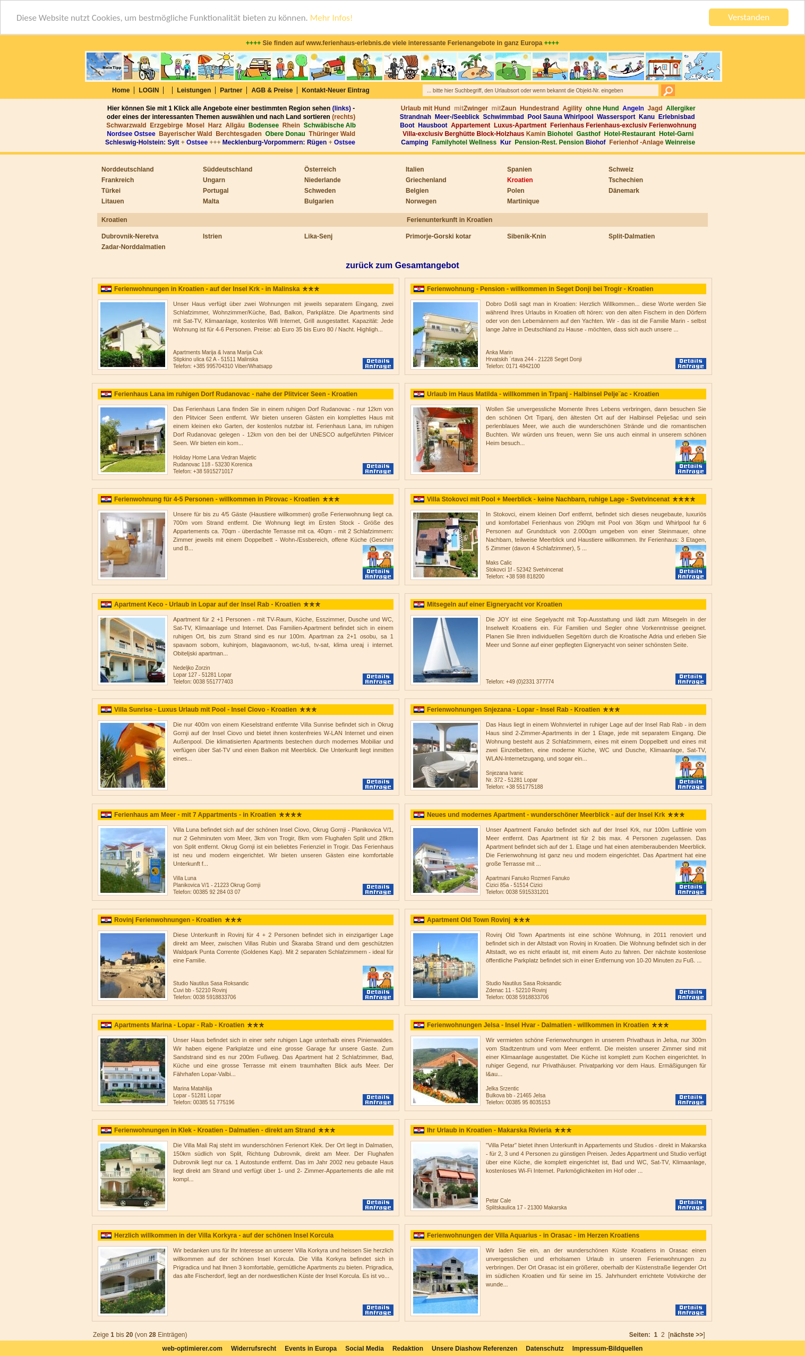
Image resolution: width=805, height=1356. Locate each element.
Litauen (112, 201)
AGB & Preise (272, 90)
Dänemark (624, 190)
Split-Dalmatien (632, 236)
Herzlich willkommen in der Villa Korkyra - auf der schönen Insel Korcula (223, 1235)
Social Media (364, 1348)
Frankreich (117, 180)
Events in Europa (311, 1348)
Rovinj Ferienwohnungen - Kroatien (168, 920)
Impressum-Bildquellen (607, 1348)
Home (121, 90)
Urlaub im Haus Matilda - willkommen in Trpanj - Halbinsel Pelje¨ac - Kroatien (543, 394)
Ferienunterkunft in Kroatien (449, 220)
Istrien (212, 236)
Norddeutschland (127, 169)
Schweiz (621, 169)
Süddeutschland (227, 169)
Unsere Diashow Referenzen (474, 1348)
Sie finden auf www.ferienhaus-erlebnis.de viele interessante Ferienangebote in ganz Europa (402, 43)
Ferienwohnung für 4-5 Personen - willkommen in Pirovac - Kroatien (217, 499)
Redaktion (407, 1348)
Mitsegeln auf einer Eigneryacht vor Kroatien (494, 604)
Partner (231, 90)
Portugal (216, 190)
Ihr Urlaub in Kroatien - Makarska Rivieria (489, 1130)
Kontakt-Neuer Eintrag (335, 90)
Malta (211, 201)
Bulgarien (318, 201)
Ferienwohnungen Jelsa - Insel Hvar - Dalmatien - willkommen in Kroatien (538, 1025)
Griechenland (426, 180)
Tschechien (626, 180)
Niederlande (322, 180)
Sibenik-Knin (526, 236)
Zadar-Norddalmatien (133, 247)
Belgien (417, 190)
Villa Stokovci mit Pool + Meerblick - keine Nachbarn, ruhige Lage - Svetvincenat (548, 499)
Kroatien (520, 180)
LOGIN (149, 90)
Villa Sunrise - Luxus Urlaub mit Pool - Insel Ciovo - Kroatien (205, 709)
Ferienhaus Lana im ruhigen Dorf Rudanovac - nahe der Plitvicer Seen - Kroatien (235, 394)
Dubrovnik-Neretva (129, 236)
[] (689, 1334)
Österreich (320, 169)
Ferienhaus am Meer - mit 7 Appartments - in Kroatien (195, 814)
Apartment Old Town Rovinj (468, 920)
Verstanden (748, 17)
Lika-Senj (318, 236)
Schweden (320, 190)
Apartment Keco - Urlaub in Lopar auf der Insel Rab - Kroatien (207, 604)
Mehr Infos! (331, 17)
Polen (516, 190)
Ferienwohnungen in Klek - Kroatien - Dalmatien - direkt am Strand (214, 1130)
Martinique (523, 201)
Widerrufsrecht (253, 1348)
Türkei (111, 190)
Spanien (519, 169)
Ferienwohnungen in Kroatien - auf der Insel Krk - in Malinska (206, 289)
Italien (415, 169)
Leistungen (194, 90)
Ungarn (214, 180)
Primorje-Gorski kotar (438, 236)
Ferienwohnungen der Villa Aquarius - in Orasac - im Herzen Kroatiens (533, 1235)
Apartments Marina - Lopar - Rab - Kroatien (179, 1025)
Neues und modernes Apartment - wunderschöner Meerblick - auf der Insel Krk (546, 814)
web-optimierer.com (192, 1348)
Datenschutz (544, 1348)
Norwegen (421, 201)
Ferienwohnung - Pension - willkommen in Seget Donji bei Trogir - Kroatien (540, 289)
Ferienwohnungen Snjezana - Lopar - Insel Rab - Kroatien (513, 709)
